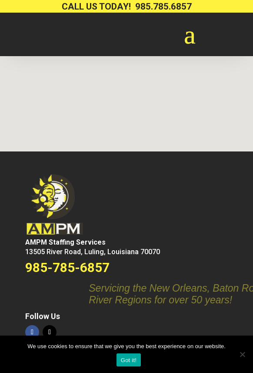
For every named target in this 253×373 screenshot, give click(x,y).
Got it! (128, 360)
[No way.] (242, 354)
